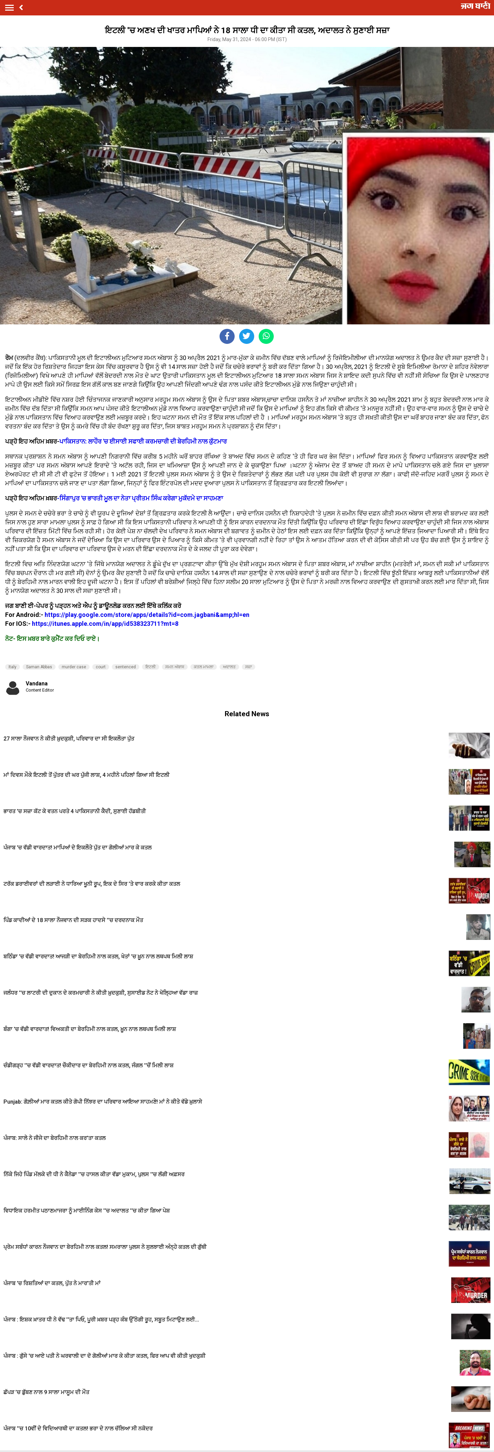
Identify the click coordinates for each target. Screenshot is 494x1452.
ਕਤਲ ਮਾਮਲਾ (203, 667)
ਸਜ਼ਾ (248, 667)
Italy (12, 667)
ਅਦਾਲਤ (229, 667)
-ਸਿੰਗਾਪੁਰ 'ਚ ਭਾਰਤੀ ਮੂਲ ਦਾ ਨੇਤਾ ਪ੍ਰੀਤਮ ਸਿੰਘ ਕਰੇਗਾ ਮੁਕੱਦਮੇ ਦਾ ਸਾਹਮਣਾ (140, 498)
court (101, 667)
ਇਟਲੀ (150, 667)
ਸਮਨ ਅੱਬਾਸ (174, 667)
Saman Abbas (39, 667)
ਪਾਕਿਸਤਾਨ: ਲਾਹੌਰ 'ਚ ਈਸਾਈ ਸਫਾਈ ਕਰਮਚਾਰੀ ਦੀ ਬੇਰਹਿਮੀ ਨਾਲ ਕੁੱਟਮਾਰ (143, 441)
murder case (74, 667)
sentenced (125, 667)
